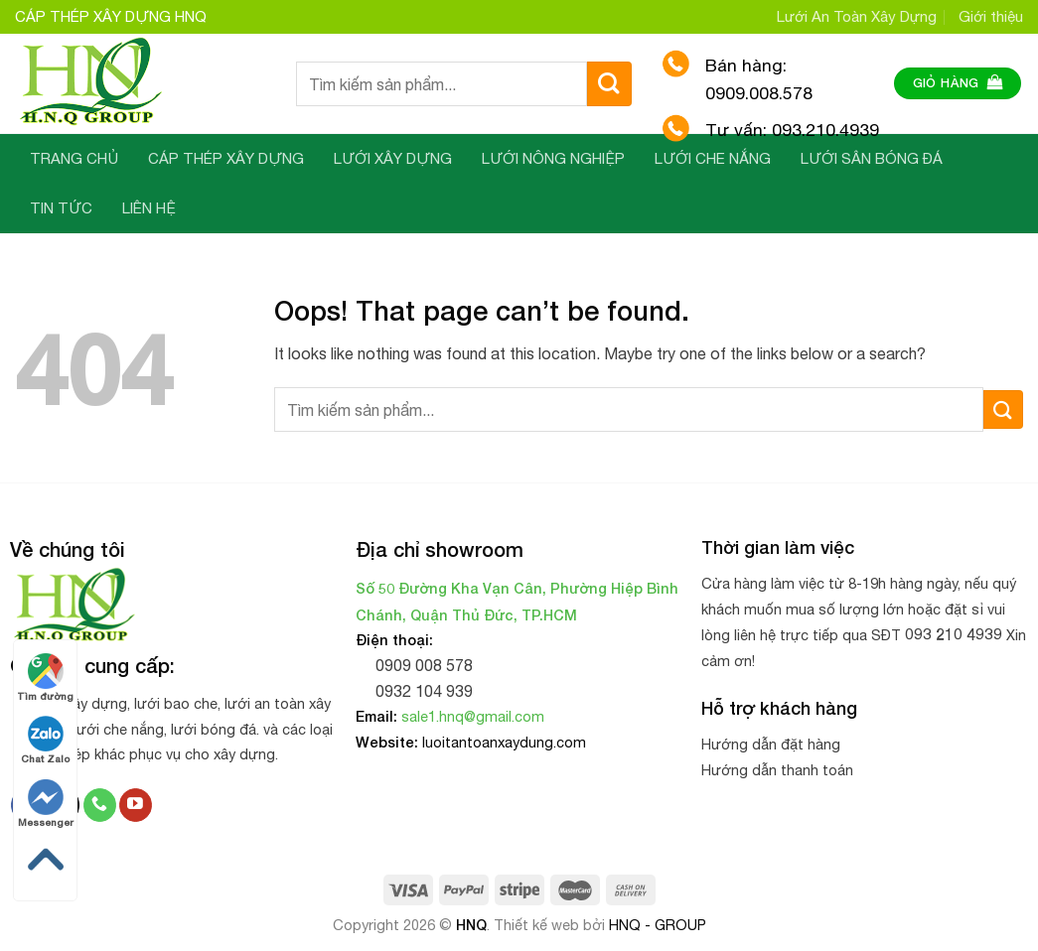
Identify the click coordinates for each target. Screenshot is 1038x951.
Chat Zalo (45, 740)
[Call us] (99, 805)
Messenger (46, 803)
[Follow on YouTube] (135, 805)
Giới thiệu (991, 16)
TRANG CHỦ (74, 158)
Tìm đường (45, 677)
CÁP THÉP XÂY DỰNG (226, 158)
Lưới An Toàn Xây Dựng (857, 16)
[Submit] (609, 84)
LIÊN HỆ (149, 208)
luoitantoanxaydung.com (504, 742)
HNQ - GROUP (657, 924)
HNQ (471, 924)
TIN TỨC (61, 208)
